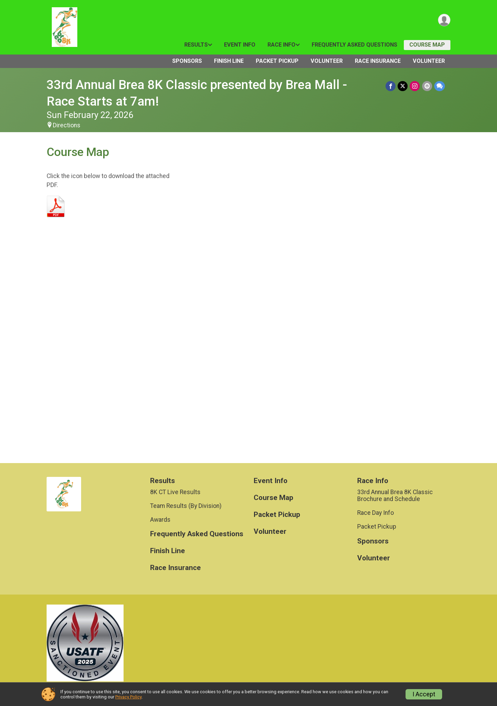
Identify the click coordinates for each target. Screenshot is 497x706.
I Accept (423, 694)
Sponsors (187, 61)
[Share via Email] (427, 86)
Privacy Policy (128, 696)
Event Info (239, 44)
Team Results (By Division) (186, 505)
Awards (160, 519)
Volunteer (327, 61)
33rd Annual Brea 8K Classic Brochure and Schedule (395, 495)
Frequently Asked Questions (354, 44)
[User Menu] (444, 20)
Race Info (281, 44)
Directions (66, 125)
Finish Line (229, 61)
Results (196, 44)
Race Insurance (378, 61)
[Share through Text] (439, 86)
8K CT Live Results (175, 492)
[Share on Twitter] (403, 86)
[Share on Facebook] (391, 86)
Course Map (427, 44)
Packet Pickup (277, 61)
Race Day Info (375, 512)
